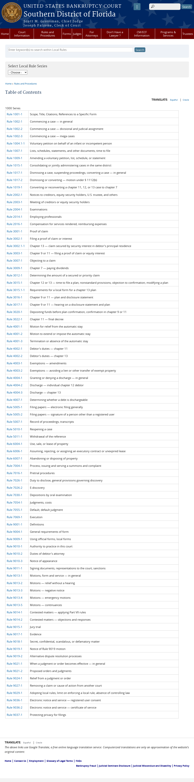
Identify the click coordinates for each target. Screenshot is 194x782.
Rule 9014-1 (14, 612)
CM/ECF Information (141, 33)
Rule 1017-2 (14, 180)
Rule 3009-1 (14, 268)
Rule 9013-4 (14, 597)
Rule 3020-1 (14, 312)
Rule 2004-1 (14, 209)
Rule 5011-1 (14, 436)
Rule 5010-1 (14, 429)
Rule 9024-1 (14, 678)
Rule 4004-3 (14, 392)
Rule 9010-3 (14, 561)
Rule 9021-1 (14, 663)
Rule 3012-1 (14, 275)
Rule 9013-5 (14, 605)
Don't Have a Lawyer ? (115, 33)
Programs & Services (168, 33)
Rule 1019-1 (14, 187)
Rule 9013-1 (14, 575)
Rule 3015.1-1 (16, 290)
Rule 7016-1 (14, 473)
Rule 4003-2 (14, 370)
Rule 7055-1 (14, 510)
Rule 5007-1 (14, 422)
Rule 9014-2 (14, 619)
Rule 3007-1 (14, 260)
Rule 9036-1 (14, 700)
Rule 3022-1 (14, 319)
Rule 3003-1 (14, 253)
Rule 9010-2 (14, 553)
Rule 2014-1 (14, 217)
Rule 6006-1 (14, 451)
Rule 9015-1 (14, 627)
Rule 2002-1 (14, 195)
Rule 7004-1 (14, 466)
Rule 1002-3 (14, 136)
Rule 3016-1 (14, 297)
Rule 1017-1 (14, 172)
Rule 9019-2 (14, 656)
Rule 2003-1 (14, 202)
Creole (186, 99)
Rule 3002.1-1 (16, 246)
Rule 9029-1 (14, 693)
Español (174, 99)
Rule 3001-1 (14, 231)
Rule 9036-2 (14, 707)
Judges (77, 34)
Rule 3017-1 (14, 304)
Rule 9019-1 (14, 649)
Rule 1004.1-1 (16, 143)
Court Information (22, 33)
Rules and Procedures (47, 33)
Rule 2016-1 (14, 224)
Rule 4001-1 (14, 326)
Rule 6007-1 (14, 458)
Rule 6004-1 (14, 444)
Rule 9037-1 (14, 715)
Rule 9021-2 (14, 671)
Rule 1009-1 (14, 158)
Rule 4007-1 (14, 400)
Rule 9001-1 (14, 524)
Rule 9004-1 (14, 532)
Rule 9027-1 (14, 685)
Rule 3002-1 (14, 238)
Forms (67, 34)
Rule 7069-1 (14, 517)
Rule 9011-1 (14, 568)
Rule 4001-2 (14, 334)
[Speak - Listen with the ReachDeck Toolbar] (137, 6)
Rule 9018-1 (14, 641)
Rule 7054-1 (14, 502)
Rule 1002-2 (14, 129)
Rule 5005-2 (14, 414)
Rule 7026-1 (14, 480)
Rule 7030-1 (14, 495)
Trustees (187, 34)
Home (5, 34)
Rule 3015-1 (14, 282)
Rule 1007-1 (14, 151)
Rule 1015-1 (14, 165)
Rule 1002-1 (14, 121)
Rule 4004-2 (14, 385)
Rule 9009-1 (14, 539)
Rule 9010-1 (14, 546)
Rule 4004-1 (14, 378)
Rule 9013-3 (14, 590)
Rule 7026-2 (14, 487)
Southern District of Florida (70, 14)
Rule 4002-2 (14, 356)
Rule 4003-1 (14, 363)
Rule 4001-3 (14, 341)
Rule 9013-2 (14, 583)
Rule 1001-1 (14, 114)
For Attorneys (91, 33)
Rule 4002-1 (14, 348)
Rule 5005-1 (14, 407)
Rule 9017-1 (14, 634)
